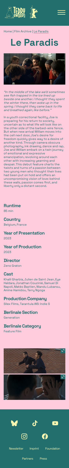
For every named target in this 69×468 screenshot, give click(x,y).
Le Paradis (41, 31)
